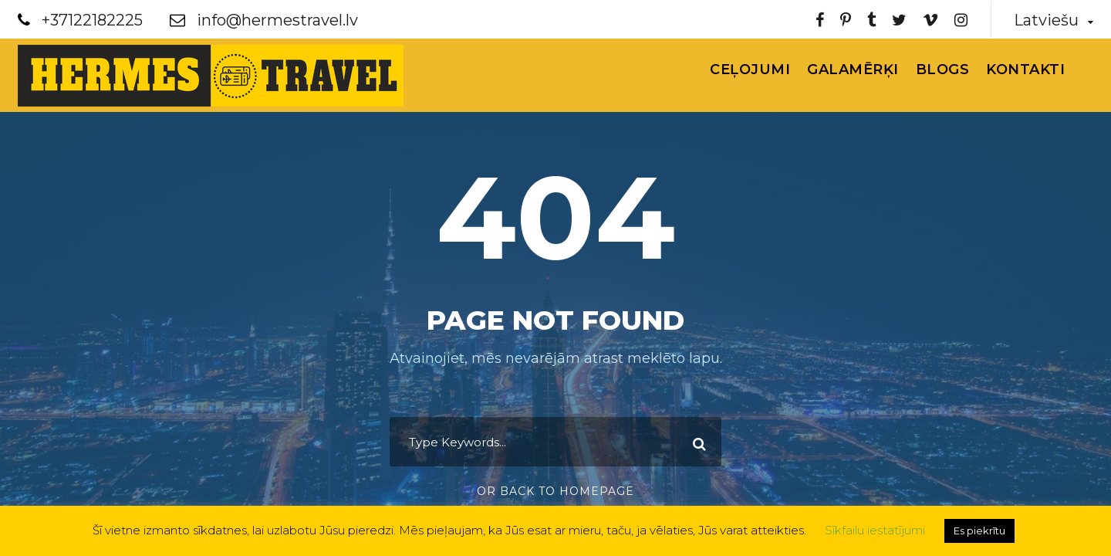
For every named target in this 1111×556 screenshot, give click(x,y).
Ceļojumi (750, 69)
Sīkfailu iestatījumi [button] (875, 530)
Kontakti (1025, 69)
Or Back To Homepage (555, 491)
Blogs (943, 69)
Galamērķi (853, 69)
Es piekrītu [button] (979, 530)
